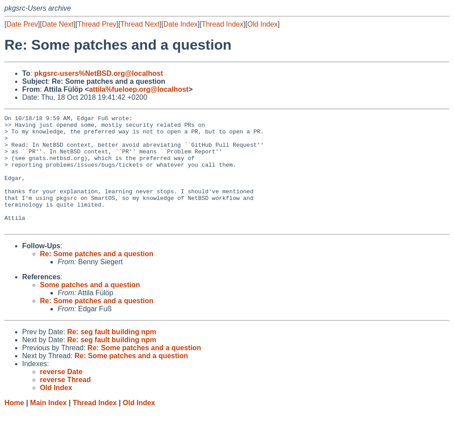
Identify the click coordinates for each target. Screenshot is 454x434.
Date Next (57, 24)
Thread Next (139, 24)
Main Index (48, 425)
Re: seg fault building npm (111, 354)
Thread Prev (97, 24)
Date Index (180, 24)
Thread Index (222, 24)
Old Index (262, 24)
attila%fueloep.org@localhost (139, 89)
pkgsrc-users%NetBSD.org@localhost (98, 73)
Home (14, 425)
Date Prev (22, 24)
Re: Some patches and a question (96, 276)
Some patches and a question (90, 307)
